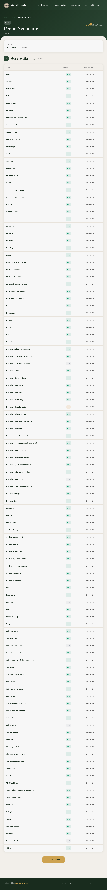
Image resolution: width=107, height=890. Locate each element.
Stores (13, 17)
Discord (100, 884)
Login (99, 5)
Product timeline (60, 5)
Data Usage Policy (68, 884)
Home (6, 17)
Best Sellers (75, 5)
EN (86, 5)
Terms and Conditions (86, 884)
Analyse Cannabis (21, 883)
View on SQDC (53, 859)
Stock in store (43, 5)
